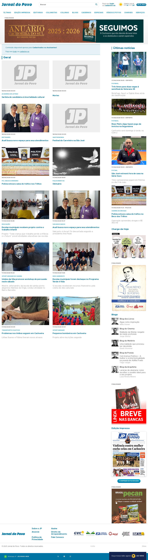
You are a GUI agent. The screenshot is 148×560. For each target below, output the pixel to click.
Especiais (98, 12)
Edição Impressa (22, 12)
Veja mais (141, 4)
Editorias (38, 12)
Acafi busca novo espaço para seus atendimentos (25, 140)
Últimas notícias (124, 48)
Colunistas (51, 12)
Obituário (57, 184)
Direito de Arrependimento (59, 533)
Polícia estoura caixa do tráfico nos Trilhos (21, 184)
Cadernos (86, 12)
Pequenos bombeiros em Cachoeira (69, 333)
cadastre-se (110, 5)
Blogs (75, 12)
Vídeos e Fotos (113, 12)
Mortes (56, 95)
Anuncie (35, 532)
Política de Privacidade (37, 538)
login (112, 4)
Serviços (140, 12)
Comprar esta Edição (129, 481)
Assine (54, 529)
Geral (7, 57)
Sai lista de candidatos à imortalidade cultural (23, 97)
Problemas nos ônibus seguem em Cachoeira (23, 333)
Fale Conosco (57, 537)
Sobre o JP (37, 529)
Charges (128, 12)
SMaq (144, 546)
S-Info (93, 546)
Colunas (64, 12)
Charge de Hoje (120, 229)
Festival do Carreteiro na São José (69, 140)
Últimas (7, 12)
